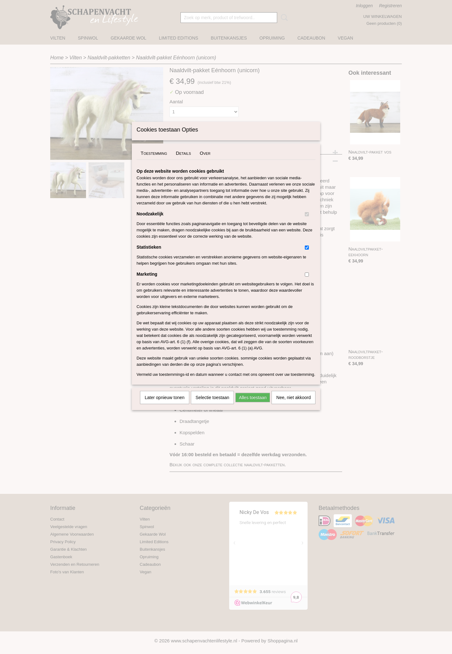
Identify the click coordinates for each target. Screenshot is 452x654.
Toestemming (154, 161)
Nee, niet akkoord (293, 405)
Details (183, 161)
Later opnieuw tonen (165, 405)
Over (205, 161)
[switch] (307, 222)
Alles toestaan (252, 405)
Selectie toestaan (212, 405)
